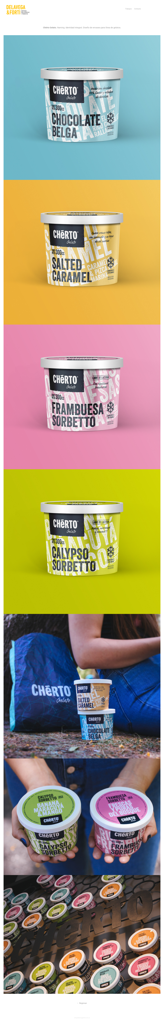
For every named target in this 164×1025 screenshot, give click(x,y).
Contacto (137, 9)
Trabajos (128, 9)
